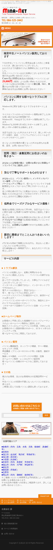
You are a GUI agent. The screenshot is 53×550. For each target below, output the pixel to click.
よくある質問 (9, 502)
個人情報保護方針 (11, 524)
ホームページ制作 (26, 500)
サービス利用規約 (11, 529)
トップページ (9, 500)
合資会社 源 (23, 543)
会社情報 (23, 502)
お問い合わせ (37, 502)
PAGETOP (44, 496)
